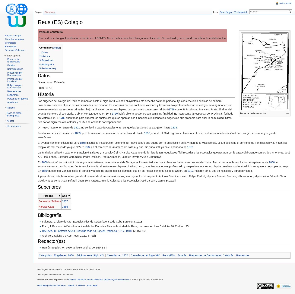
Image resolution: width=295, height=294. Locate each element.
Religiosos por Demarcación (14, 86)
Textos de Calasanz (15, 50)
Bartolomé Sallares (50, 201)
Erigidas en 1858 (64, 255)
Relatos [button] (11, 107)
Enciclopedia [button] (13, 55)
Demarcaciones (15, 69)
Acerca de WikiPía (76, 285)
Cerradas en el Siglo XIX (145, 255)
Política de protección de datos (51, 285)
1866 (65, 206)
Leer (215, 12)
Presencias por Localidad (14, 80)
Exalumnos (12, 95)
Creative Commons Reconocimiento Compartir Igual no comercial (98, 279)
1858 (83, 142)
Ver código (226, 12)
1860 (45, 162)
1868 (272, 162)
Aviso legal (92, 285)
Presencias (242, 255)
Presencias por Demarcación (14, 74)
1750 (115, 113)
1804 (174, 127)
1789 (172, 109)
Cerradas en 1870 (117, 255)
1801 (77, 127)
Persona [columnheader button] (48, 195)
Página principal (13, 35)
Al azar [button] (10, 121)
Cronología (10, 43)
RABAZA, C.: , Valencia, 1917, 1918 (87, 230)
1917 (190, 170)
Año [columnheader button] (64, 195)
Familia (11, 65)
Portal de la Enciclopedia (13, 60)
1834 (87, 147)
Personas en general (17, 98)
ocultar (56, 47)
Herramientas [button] (14, 126)
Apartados (12, 102)
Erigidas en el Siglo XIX (90, 255)
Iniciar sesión (285, 3)
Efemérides (11, 46)
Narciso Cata (46, 206)
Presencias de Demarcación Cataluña (211, 255)
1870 (190, 147)
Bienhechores (14, 91)
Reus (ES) (169, 255)
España (181, 255)
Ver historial (240, 12)
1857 (147, 133)
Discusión (49, 12)
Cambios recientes (14, 39)
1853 (78, 133)
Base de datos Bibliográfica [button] (14, 114)
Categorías (45, 255)
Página (38, 12)
